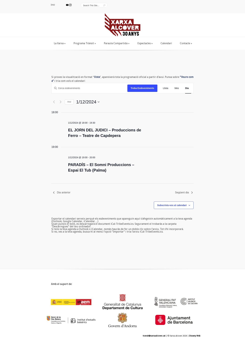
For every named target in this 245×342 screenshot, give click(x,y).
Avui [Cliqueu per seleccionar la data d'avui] (69, 102)
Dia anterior (61, 192)
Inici (48, 285)
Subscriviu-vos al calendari (172, 205)
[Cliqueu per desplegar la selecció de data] (87, 102)
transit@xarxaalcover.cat (154, 336)
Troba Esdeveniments (142, 88)
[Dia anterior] (53, 102)
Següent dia (184, 192)
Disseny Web (194, 336)
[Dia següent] (60, 102)
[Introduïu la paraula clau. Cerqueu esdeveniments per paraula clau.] (89, 88)
